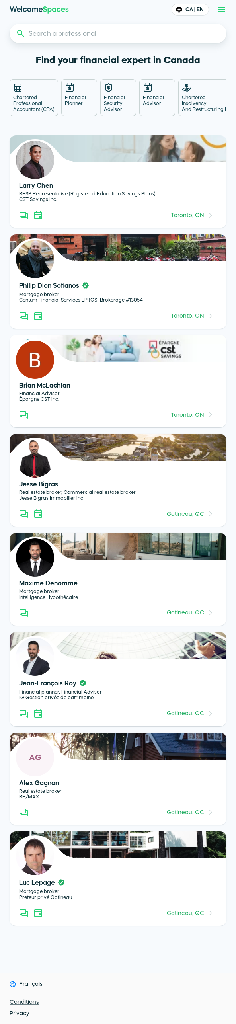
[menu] (221, 9)
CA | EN (190, 9)
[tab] (34, 97)
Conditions (24, 1001)
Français (31, 984)
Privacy (19, 1013)
